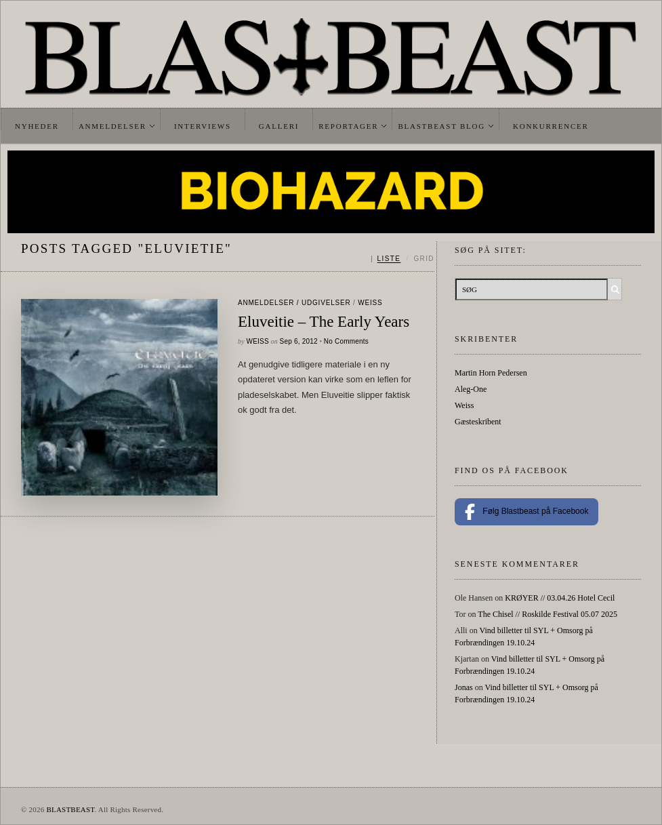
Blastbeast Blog (441, 126)
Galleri (279, 126)
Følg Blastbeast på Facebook (526, 512)
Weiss (370, 302)
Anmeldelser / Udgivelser (294, 302)
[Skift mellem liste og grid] (402, 259)
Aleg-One (471, 389)
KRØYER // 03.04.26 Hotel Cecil (560, 598)
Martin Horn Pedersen (491, 373)
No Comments (346, 341)
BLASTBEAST (70, 809)
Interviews (202, 126)
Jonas (464, 687)
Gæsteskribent (478, 421)
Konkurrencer (551, 126)
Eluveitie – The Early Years (323, 321)
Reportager (348, 126)
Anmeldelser (112, 126)
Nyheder (37, 126)
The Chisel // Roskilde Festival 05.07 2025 (547, 614)
